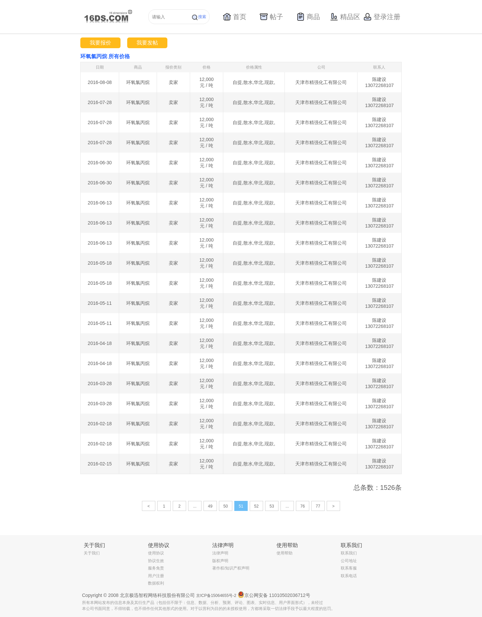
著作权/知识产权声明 (230, 568)
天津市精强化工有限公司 (321, 82)
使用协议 (156, 553)
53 (271, 506)
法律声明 (220, 553)
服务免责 (156, 568)
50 (225, 506)
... (194, 506)
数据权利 (156, 583)
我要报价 (100, 43)
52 (256, 506)
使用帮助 (284, 553)
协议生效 (156, 560)
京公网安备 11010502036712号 (274, 594)
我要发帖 (147, 43)
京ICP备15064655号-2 (216, 595)
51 (241, 506)
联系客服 (349, 568)
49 (210, 506)
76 (302, 506)
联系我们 (349, 553)
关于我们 (92, 553)
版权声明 (220, 560)
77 (318, 506)
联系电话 (349, 576)
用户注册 (156, 576)
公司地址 (349, 560)
